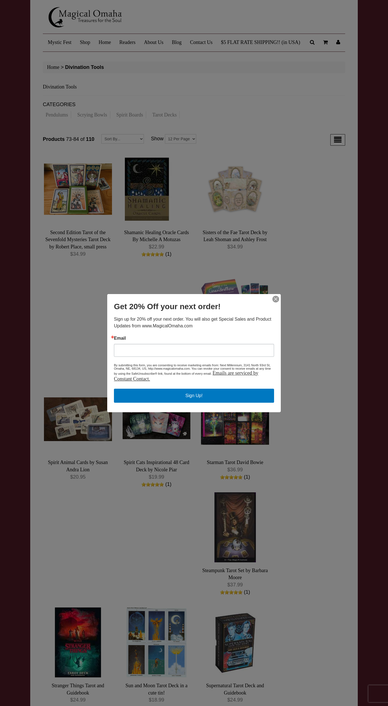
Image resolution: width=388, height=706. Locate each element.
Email (120, 338)
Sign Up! (193, 395)
